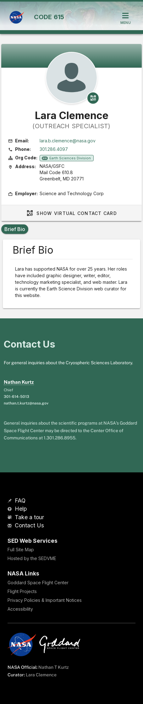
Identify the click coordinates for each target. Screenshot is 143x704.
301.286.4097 (54, 149)
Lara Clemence (41, 674)
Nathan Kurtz (19, 382)
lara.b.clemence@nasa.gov (68, 140)
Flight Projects (22, 591)
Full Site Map (21, 549)
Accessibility (20, 609)
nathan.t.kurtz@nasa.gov (26, 403)
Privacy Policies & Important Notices (45, 600)
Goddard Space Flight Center (38, 582)
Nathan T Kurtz (53, 667)
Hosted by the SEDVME (32, 558)
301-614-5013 (16, 396)
